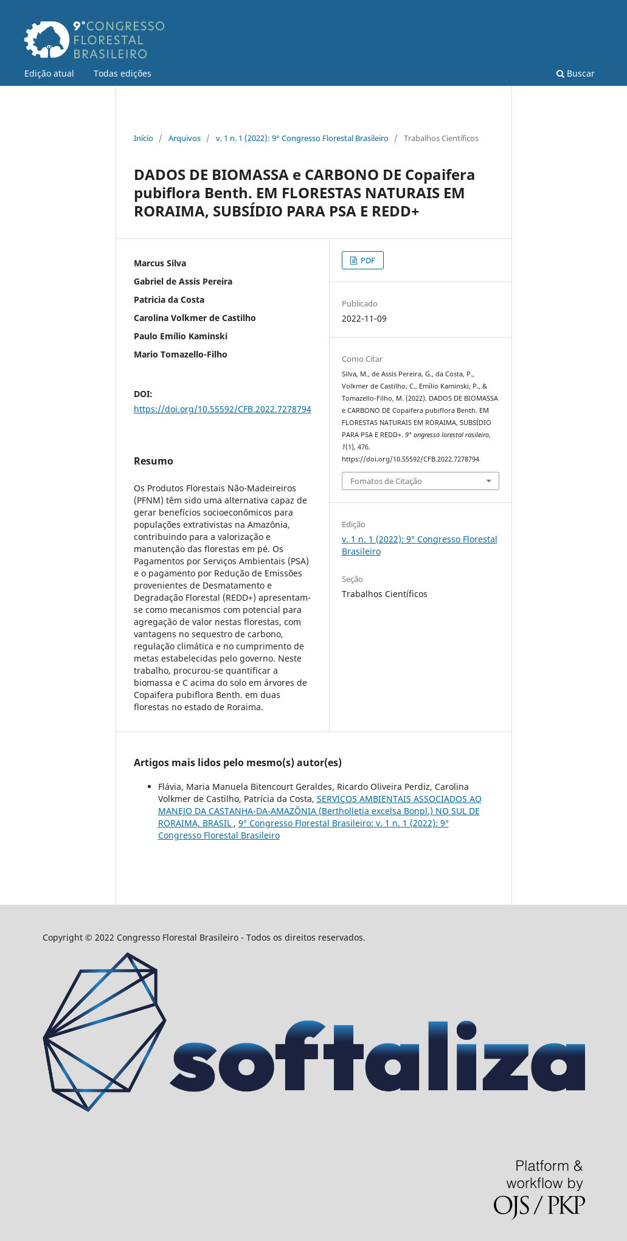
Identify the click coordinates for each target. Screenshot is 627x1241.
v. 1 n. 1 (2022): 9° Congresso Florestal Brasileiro (302, 138)
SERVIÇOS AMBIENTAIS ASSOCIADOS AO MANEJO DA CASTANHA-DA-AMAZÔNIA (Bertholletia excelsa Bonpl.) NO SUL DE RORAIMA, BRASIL (320, 811)
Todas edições (122, 73)
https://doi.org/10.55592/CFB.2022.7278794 (222, 409)
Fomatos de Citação (386, 480)
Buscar (575, 73)
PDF (367, 260)
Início (143, 138)
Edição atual (49, 73)
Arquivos (184, 138)
